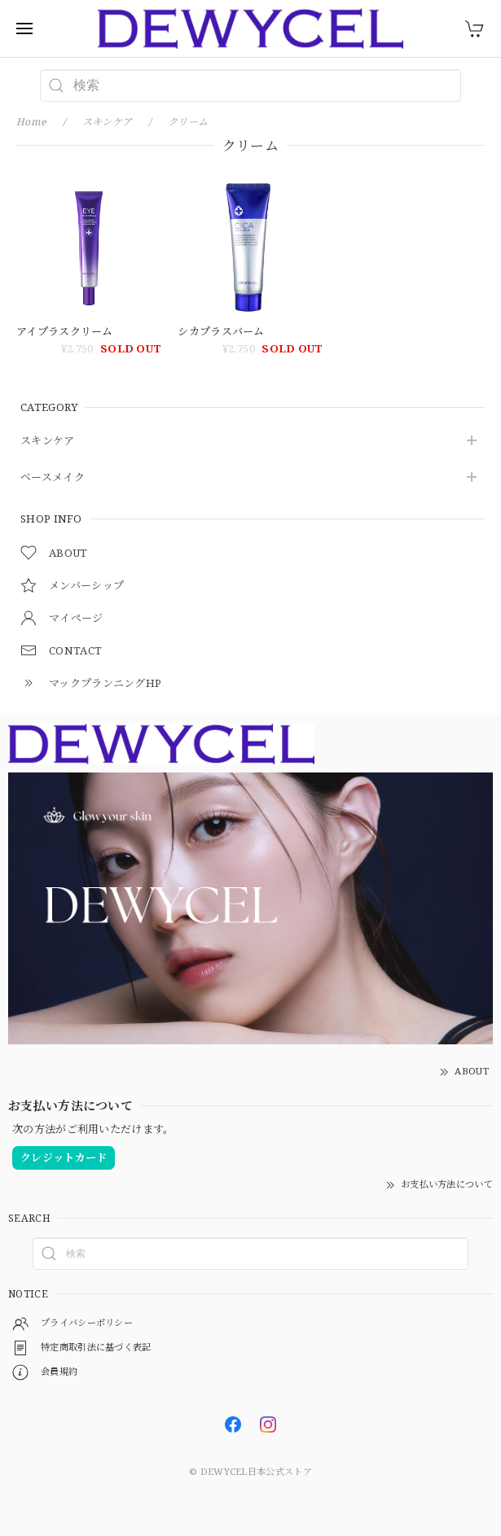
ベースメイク (52, 477)
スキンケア (47, 441)
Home (31, 122)
